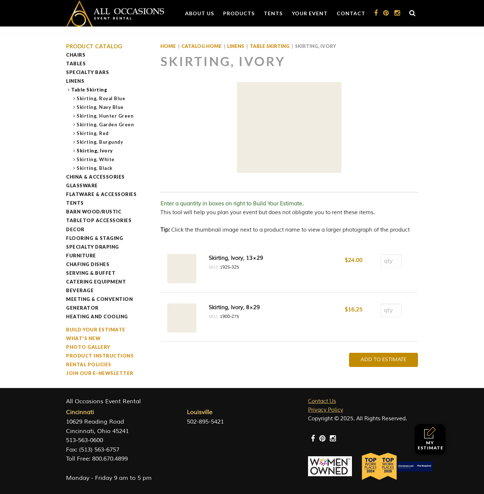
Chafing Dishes (87, 264)
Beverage (80, 290)
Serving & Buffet (90, 273)
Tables (76, 63)
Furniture (81, 255)
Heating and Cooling (97, 316)
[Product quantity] (391, 261)
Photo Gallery (88, 347)
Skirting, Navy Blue (100, 107)
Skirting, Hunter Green (105, 116)
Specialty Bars (87, 72)
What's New (83, 338)
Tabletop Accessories (98, 220)
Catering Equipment (96, 282)
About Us (199, 13)
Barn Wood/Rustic (93, 212)
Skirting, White (96, 159)
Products (239, 13)
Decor (75, 229)
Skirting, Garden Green (105, 124)
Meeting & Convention (99, 299)
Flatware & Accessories (101, 194)
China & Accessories (95, 177)
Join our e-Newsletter (100, 373)
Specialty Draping (92, 247)
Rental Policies (88, 364)
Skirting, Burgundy (100, 142)
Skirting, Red (93, 133)
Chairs (75, 55)
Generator (82, 308)
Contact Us (322, 401)
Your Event (310, 13)
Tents (273, 13)
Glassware (82, 185)
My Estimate (430, 438)
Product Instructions (100, 356)
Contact (351, 13)
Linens (75, 81)
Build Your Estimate (96, 329)
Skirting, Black (94, 168)
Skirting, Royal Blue (101, 98)
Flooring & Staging (94, 238)
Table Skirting (89, 90)
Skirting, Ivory (95, 151)
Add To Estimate (383, 359)
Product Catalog (94, 46)
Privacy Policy (325, 410)
